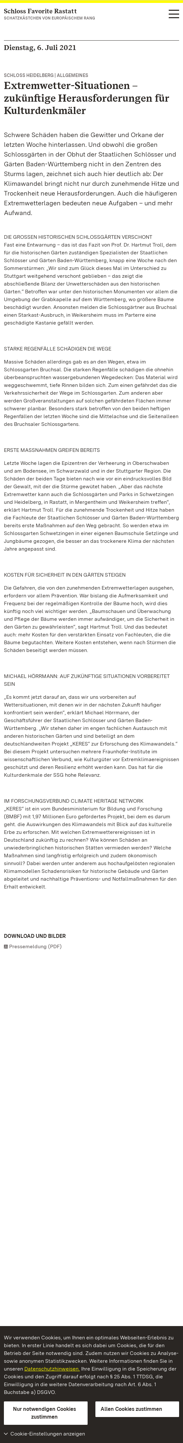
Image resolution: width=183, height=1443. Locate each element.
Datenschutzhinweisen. (52, 1369)
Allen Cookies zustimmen (131, 1409)
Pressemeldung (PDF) (35, 946)
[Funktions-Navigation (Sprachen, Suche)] (174, 14)
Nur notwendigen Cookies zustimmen (44, 1413)
